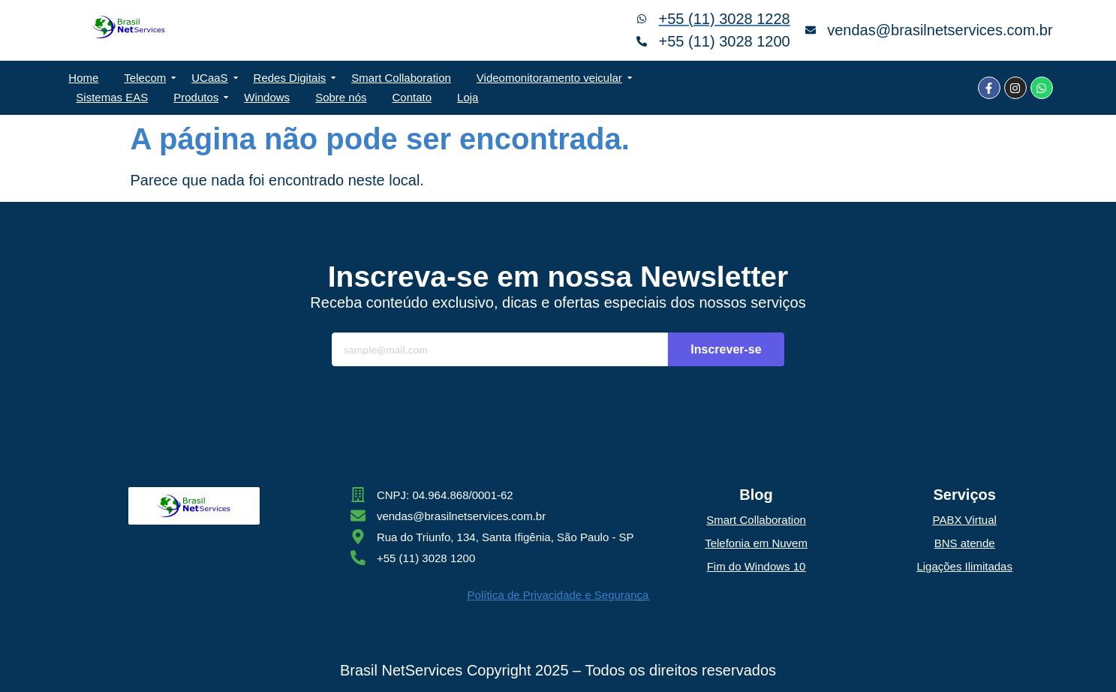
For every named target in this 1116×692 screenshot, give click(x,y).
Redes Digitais (293, 77)
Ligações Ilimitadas (964, 566)
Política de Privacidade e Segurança (558, 594)
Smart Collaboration (401, 77)
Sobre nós (340, 97)
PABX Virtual (965, 519)
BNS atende (964, 543)
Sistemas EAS (112, 97)
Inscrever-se (725, 349)
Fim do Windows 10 (756, 566)
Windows (267, 97)
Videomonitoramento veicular (552, 77)
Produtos (198, 97)
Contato (412, 97)
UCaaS (212, 77)
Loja (467, 97)
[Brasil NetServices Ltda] (128, 27)
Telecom (147, 77)
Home (83, 77)
